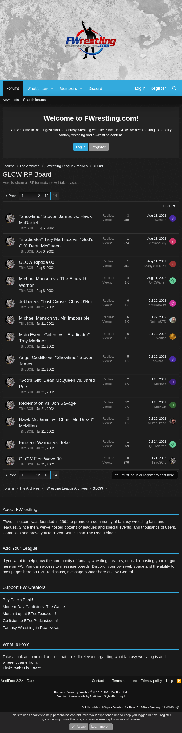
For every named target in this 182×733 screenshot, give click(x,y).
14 (55, 196)
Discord (95, 88)
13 (46, 196)
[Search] (174, 88)
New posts (11, 100)
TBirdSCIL (23, 228)
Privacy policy (151, 681)
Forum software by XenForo (91, 692)
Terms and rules (124, 681)
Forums (13, 88)
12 (38, 196)
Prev (12, 196)
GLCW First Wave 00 (37, 458)
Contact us (100, 681)
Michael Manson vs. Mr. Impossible (51, 318)
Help (169, 681)
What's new (37, 88)
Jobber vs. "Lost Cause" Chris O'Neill (53, 301)
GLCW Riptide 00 (34, 262)
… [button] (30, 196)
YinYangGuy (155, 243)
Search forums (34, 100)
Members (68, 88)
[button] (52, 88)
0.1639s (142, 707)
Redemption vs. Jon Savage (44, 403)
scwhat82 (157, 220)
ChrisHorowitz (154, 305)
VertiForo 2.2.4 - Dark (17, 681)
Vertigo (159, 338)
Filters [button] (167, 206)
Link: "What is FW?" (22, 670)
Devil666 (157, 384)
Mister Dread (154, 423)
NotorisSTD (155, 322)
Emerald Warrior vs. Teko (41, 442)
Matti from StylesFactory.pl (107, 696)
